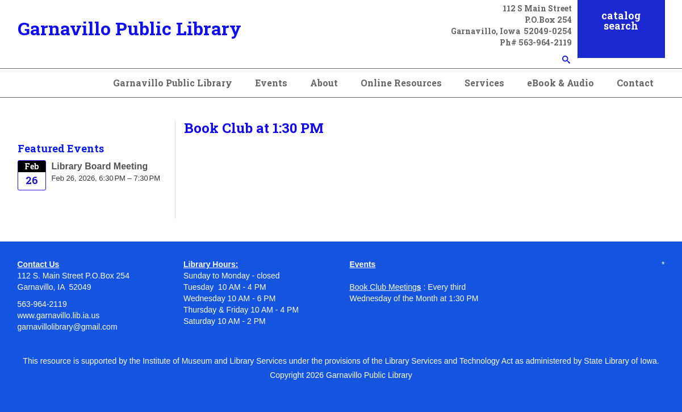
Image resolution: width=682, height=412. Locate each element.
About (324, 83)
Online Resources (401, 83)
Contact (635, 83)
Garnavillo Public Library (129, 28)
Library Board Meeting (100, 166)
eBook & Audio (560, 83)
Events (271, 83)
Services (484, 83)
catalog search (621, 20)
